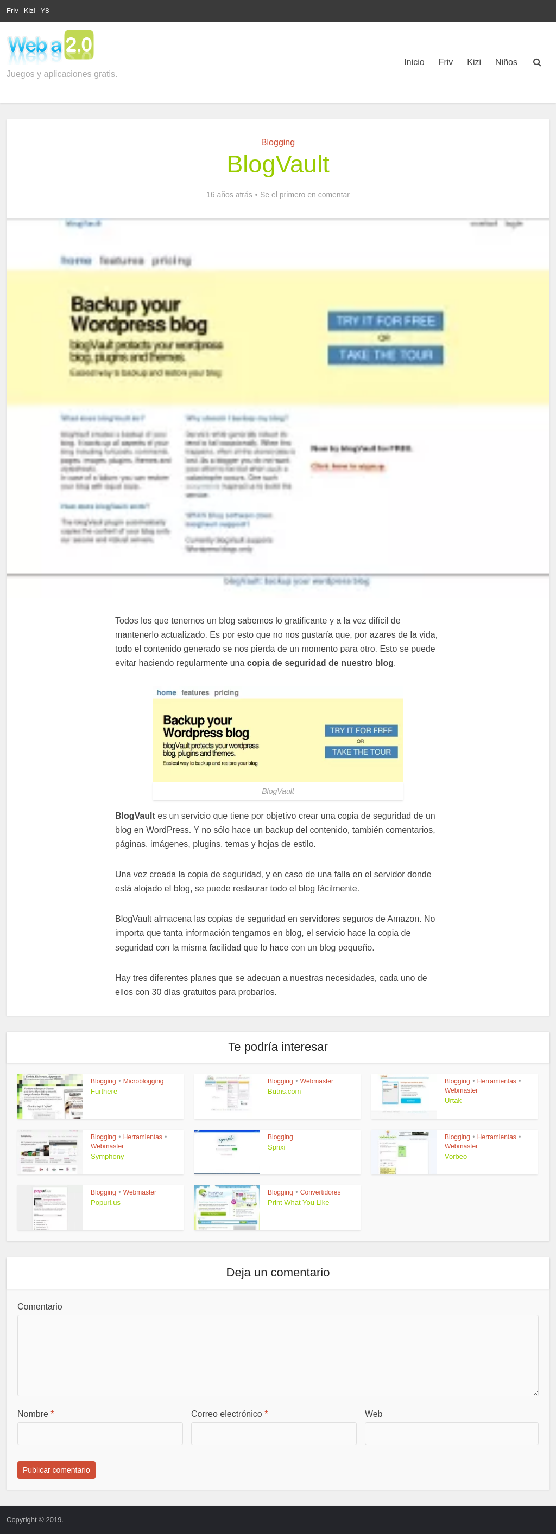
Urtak (453, 1100)
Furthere (104, 1091)
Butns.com (284, 1091)
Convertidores (320, 1192)
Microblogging (143, 1081)
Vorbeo (456, 1156)
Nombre (35, 1414)
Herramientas (496, 1081)
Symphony (107, 1156)
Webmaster (316, 1081)
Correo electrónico (229, 1414)
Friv (12, 11)
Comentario (39, 1306)
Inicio (414, 62)
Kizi (29, 11)
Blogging (278, 142)
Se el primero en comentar (305, 194)
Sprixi (277, 1147)
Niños (506, 62)
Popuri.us (106, 1202)
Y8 (45, 11)
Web (374, 1414)
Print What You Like (298, 1202)
